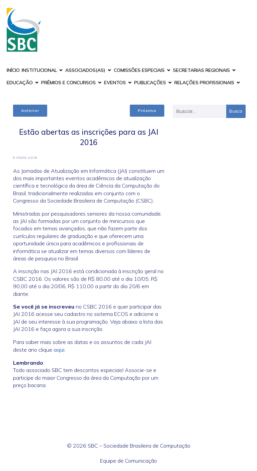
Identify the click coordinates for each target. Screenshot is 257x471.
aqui (59, 349)
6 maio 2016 (25, 157)
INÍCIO (13, 70)
